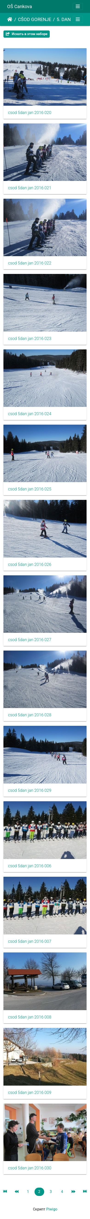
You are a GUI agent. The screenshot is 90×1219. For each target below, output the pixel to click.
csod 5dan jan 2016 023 (29, 338)
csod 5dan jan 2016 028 (29, 715)
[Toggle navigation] (78, 6)
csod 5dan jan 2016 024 (29, 413)
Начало (9, 19)
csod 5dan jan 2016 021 (29, 188)
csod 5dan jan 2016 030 (29, 1168)
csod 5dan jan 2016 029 (29, 790)
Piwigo (51, 1209)
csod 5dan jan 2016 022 (29, 263)
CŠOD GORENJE (34, 19)
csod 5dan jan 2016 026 (29, 564)
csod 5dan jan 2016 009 (29, 1092)
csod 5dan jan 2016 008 (29, 1017)
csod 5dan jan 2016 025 (29, 489)
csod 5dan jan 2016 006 (29, 866)
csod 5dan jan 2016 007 (29, 941)
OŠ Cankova (19, 6)
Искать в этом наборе (26, 34)
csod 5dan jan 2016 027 (29, 639)
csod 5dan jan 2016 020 (29, 112)
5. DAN (64, 19)
